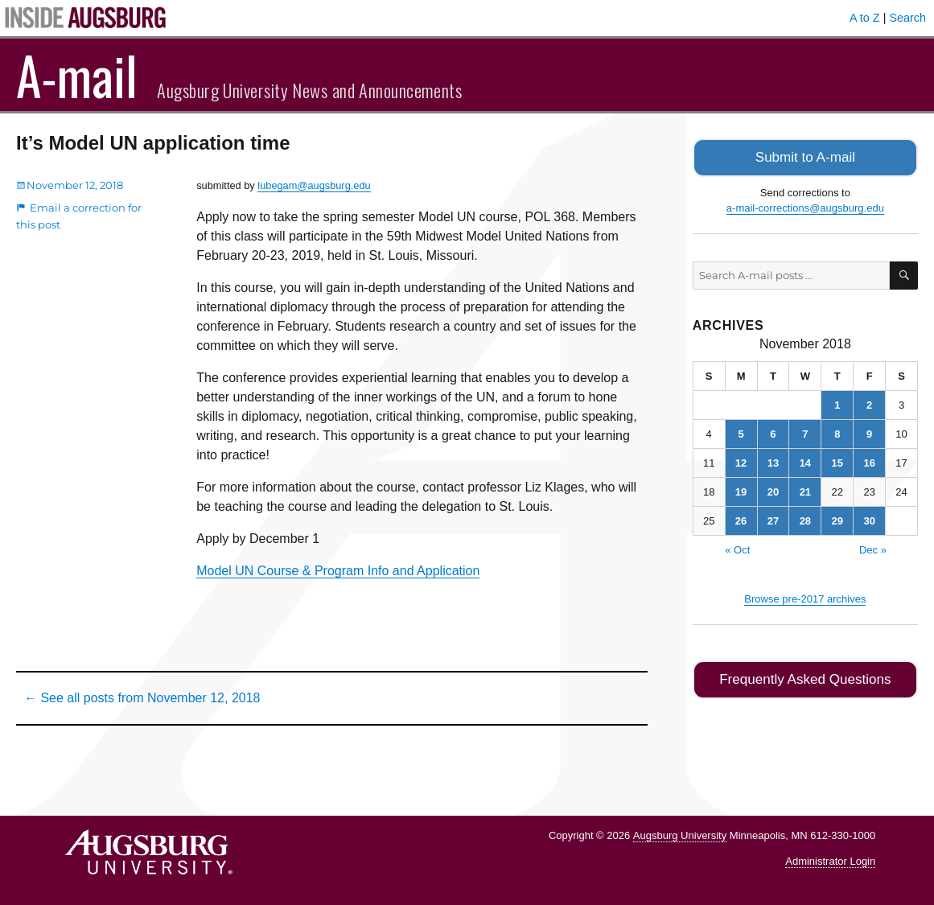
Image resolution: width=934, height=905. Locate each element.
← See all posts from (142, 698)
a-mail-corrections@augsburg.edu (805, 206)
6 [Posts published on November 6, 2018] (773, 432)
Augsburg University (679, 835)
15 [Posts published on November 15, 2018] (837, 461)
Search (907, 17)
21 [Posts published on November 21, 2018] (805, 490)
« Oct (737, 548)
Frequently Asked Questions (804, 677)
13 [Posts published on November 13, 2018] (773, 461)
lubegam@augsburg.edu (313, 185)
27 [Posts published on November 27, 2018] (773, 519)
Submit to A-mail (805, 156)
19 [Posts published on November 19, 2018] (741, 490)
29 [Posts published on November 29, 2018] (837, 519)
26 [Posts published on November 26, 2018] (741, 519)
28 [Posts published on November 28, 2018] (805, 519)
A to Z (865, 17)
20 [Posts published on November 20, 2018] (773, 490)
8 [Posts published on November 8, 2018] (837, 432)
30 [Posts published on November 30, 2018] (868, 519)
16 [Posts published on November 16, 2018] (868, 461)
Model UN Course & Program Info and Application (337, 571)
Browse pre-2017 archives (805, 597)
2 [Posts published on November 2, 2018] (869, 403)
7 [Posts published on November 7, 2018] (805, 432)
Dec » (873, 548)
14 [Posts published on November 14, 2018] (805, 461)
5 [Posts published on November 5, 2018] (740, 432)
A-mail (77, 75)
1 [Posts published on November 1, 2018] (837, 403)
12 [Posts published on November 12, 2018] (741, 461)
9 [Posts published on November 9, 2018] (869, 432)
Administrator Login (830, 861)
